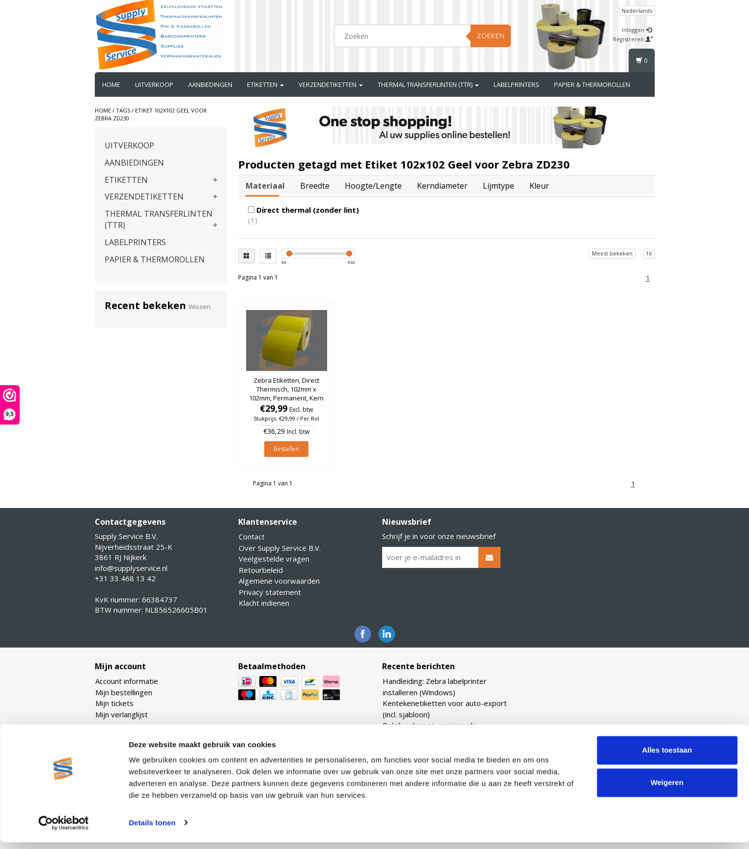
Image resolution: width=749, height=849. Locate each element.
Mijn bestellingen (123, 692)
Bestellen (286, 449)
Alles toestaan (667, 757)
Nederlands (637, 10)
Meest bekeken (612, 253)
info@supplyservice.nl (131, 568)
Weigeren (666, 789)
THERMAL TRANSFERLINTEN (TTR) (428, 84)
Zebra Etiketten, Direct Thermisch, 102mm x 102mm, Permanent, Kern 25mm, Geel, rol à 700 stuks (286, 398)
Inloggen (637, 29)
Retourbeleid (261, 570)
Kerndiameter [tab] (442, 185)
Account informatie (126, 681)
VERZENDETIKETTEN (331, 84)
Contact (252, 536)
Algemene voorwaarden (279, 581)
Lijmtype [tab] (498, 185)
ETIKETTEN (265, 84)
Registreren (633, 39)
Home (111, 84)
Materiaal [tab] (265, 185)
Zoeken (490, 35)
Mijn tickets (114, 703)
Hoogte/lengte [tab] (373, 185)
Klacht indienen (264, 603)
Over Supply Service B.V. (280, 548)
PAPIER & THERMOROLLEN (592, 84)
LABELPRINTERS (516, 84)
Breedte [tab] (315, 185)
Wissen (200, 306)
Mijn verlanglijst (121, 714)
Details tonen (152, 829)
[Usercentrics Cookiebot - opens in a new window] (64, 829)
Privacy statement (270, 592)
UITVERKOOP (154, 84)
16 (649, 253)
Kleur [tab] (539, 185)
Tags (123, 110)
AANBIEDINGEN (210, 84)
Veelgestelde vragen (274, 559)
